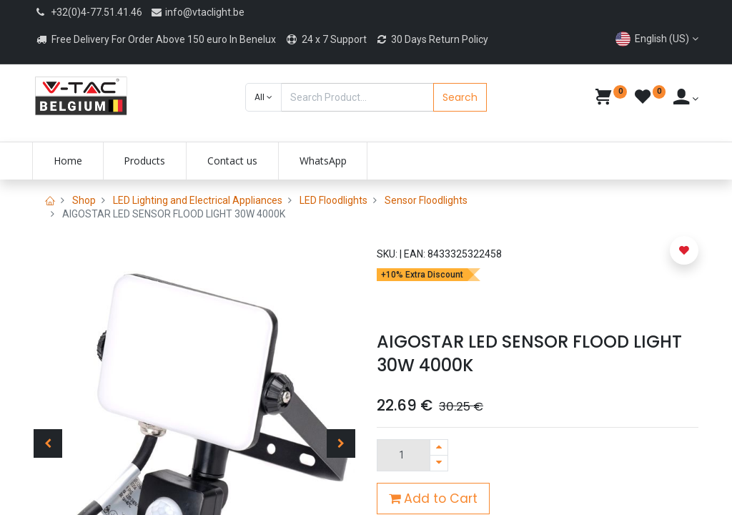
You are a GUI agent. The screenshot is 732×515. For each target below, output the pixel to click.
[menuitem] (69, 161)
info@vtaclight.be (197, 12)
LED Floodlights (333, 200)
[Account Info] (685, 98)
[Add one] (438, 447)
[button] (263, 97)
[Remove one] (438, 463)
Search (460, 97)
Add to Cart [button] (433, 498)
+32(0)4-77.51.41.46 (96, 12)
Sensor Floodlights (426, 200)
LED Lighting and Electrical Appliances (197, 200)
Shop (84, 200)
